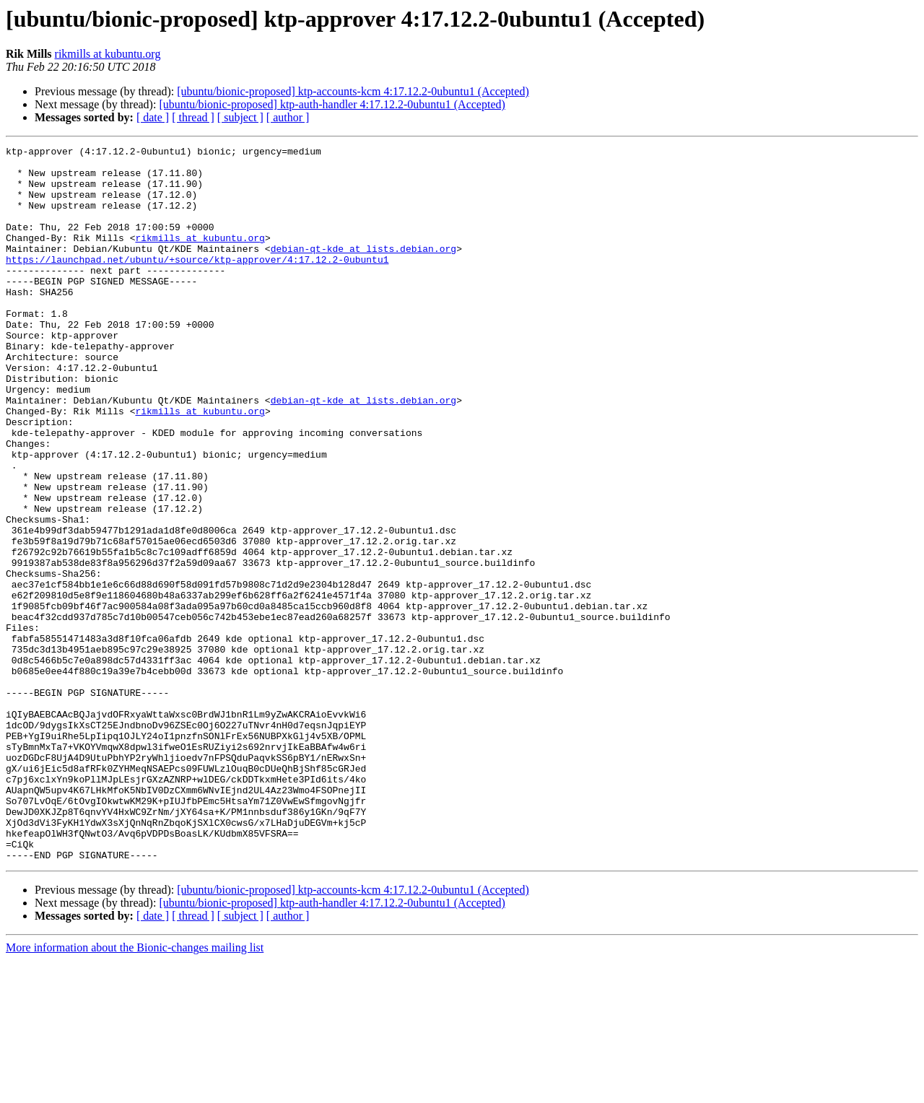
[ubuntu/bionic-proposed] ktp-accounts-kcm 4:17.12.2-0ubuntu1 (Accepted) (352, 91)
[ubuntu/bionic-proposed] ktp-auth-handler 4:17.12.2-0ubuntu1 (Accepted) (332, 104)
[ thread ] (193, 117)
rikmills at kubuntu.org (108, 54)
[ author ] (288, 117)
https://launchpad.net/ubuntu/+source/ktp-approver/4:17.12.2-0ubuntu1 (197, 282)
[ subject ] (240, 117)
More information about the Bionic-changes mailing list (134, 1090)
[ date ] (152, 117)
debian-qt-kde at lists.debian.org (363, 269)
